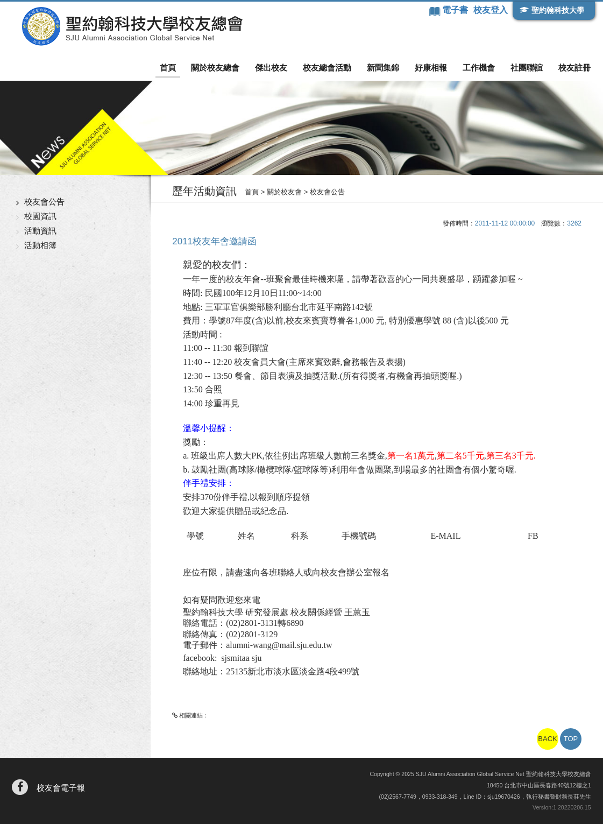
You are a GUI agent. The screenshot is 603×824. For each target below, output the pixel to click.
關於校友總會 (215, 67)
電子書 (456, 10)
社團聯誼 (526, 67)
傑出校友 (271, 67)
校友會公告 (44, 201)
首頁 (168, 67)
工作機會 (479, 67)
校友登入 (490, 10)
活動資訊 (40, 230)
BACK (547, 739)
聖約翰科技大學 (557, 10)
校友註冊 (574, 67)
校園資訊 (40, 216)
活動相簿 (40, 245)
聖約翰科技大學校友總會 (132, 26)
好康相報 (431, 67)
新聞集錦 (383, 67)
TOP (571, 739)
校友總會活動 (327, 67)
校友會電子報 (61, 788)
